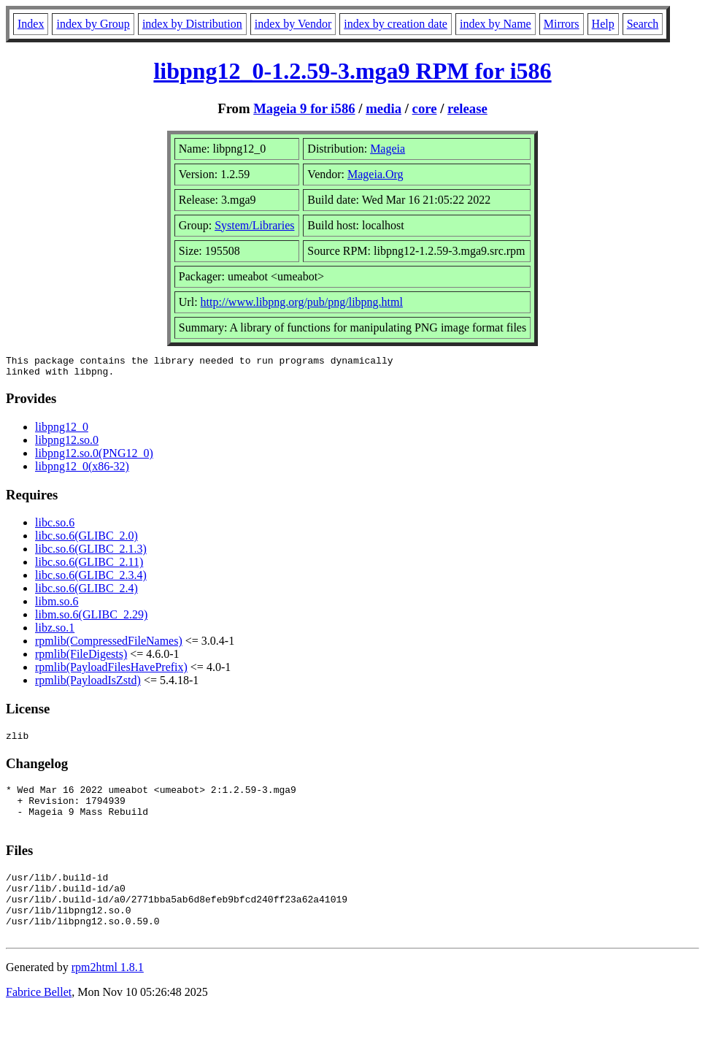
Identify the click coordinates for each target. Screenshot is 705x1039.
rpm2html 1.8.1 (108, 995)
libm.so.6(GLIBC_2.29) (91, 619)
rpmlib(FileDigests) (81, 658)
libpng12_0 (61, 431)
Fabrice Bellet (39, 1020)
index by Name (495, 24)
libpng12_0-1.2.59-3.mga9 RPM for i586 (352, 71)
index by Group (92, 24)
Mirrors (561, 24)
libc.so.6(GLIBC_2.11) (89, 566)
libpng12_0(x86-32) (82, 470)
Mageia (387, 148)
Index (31, 24)
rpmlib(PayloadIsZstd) (88, 684)
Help (603, 24)
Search (643, 24)
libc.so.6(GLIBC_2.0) (86, 540)
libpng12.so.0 (67, 444)
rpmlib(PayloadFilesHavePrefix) (111, 671)
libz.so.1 (54, 632)
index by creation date (395, 24)
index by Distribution (192, 24)
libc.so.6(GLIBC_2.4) (86, 592)
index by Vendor (293, 24)
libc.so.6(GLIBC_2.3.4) (91, 579)
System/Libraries (254, 225)
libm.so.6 (57, 605)
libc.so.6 (54, 527)
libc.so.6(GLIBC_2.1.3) (91, 553)
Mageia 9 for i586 (304, 108)
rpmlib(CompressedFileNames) (108, 645)
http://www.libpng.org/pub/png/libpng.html (302, 302)
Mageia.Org (375, 174)
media (383, 108)
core (424, 108)
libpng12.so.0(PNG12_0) (94, 457)
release (467, 108)
